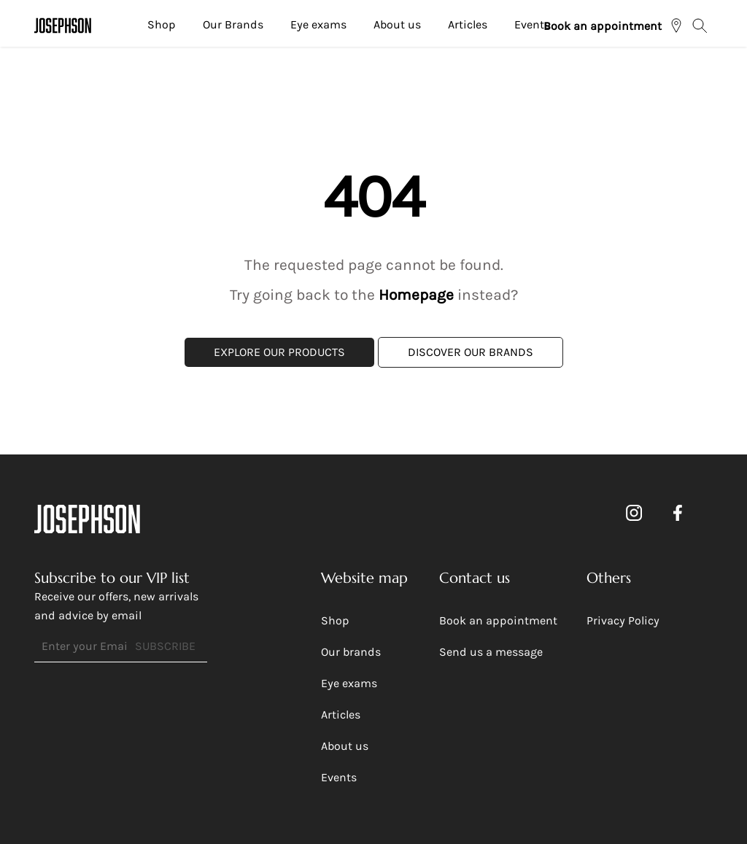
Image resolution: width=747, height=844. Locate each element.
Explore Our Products (279, 352)
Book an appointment (602, 26)
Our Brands (233, 24)
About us (397, 24)
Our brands (351, 652)
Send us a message (491, 652)
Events (532, 24)
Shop (161, 24)
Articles (467, 24)
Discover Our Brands (470, 352)
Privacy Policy (623, 620)
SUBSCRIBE (165, 646)
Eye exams (318, 24)
